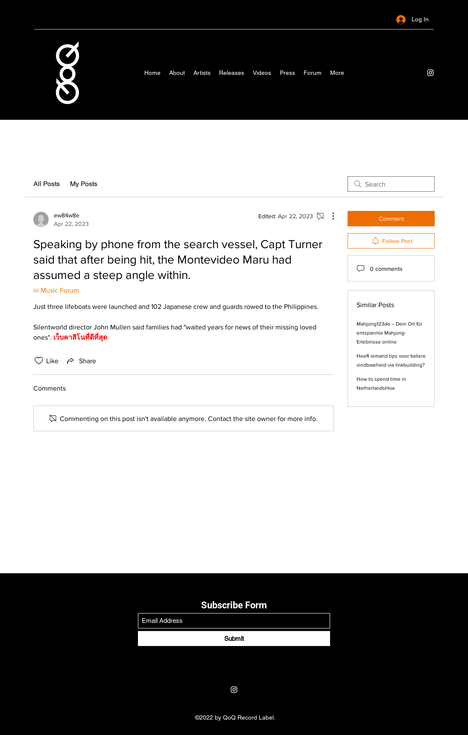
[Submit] (234, 638)
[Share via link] (80, 361)
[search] (391, 184)
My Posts (83, 184)
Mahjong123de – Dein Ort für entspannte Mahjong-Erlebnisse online (389, 333)
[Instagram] (430, 72)
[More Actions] (329, 216)
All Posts (46, 184)
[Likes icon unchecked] (38, 361)
